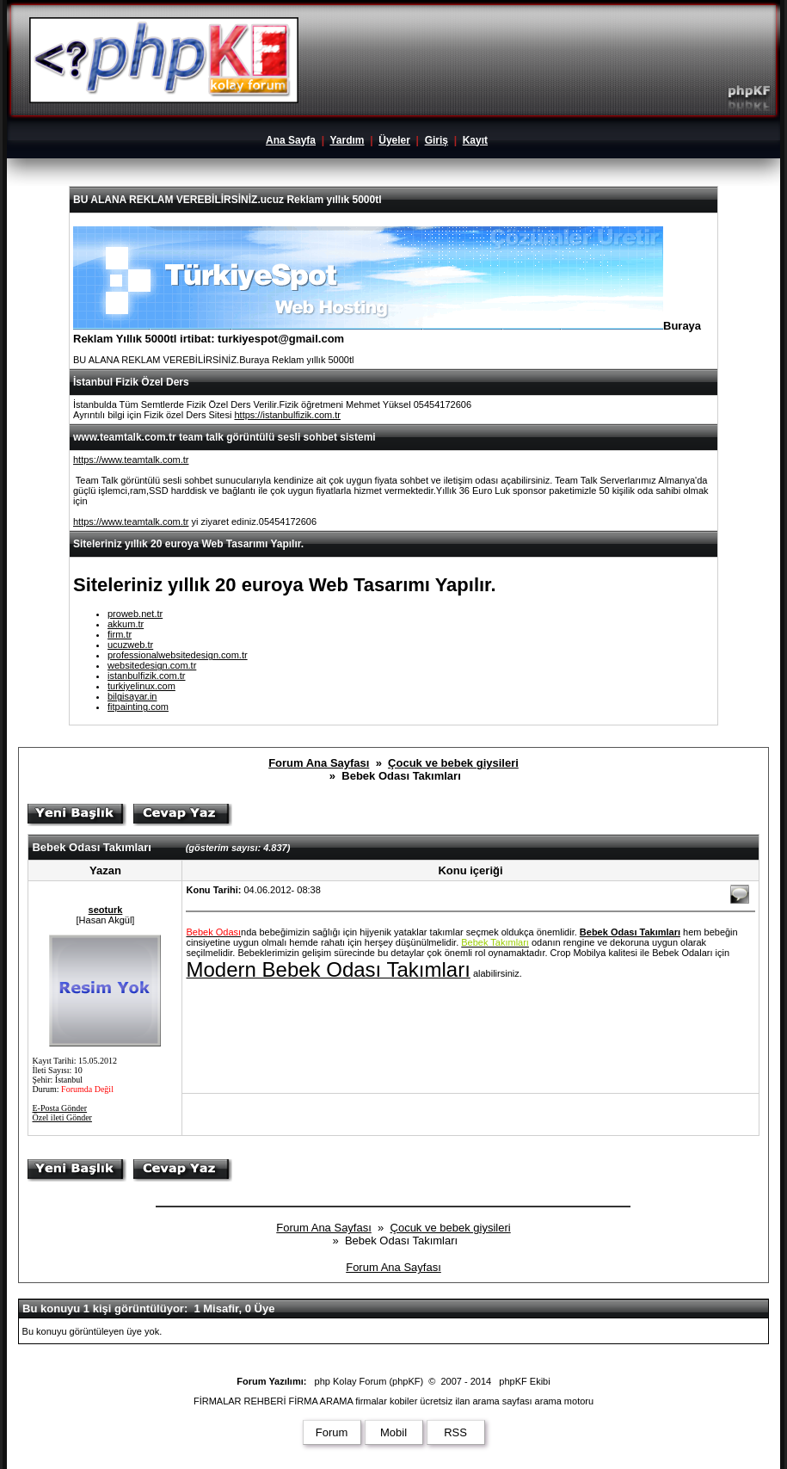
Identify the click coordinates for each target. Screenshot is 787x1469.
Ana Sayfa (291, 140)
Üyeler (394, 140)
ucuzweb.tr (130, 644)
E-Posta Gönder (59, 1108)
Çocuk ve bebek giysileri (453, 762)
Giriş (436, 140)
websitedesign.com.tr (152, 665)
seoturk (106, 909)
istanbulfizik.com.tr (146, 675)
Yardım (346, 140)
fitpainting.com (138, 706)
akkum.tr (126, 624)
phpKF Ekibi (524, 1381)
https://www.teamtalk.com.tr (130, 459)
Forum (332, 1432)
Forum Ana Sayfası (318, 762)
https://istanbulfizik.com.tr (287, 415)
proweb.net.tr (135, 613)
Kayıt (475, 140)
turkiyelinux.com (141, 686)
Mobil (393, 1432)
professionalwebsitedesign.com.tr (178, 655)
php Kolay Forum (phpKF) (369, 1381)
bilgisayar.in (132, 696)
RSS (455, 1432)
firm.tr (120, 634)
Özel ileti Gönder (61, 1117)
